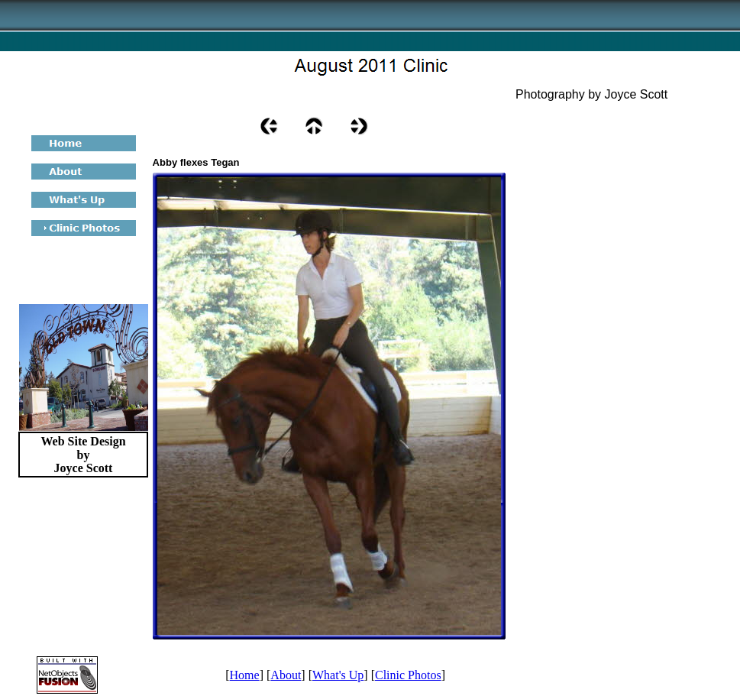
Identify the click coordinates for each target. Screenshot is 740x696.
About (285, 674)
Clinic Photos (408, 674)
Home (245, 674)
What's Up (338, 674)
